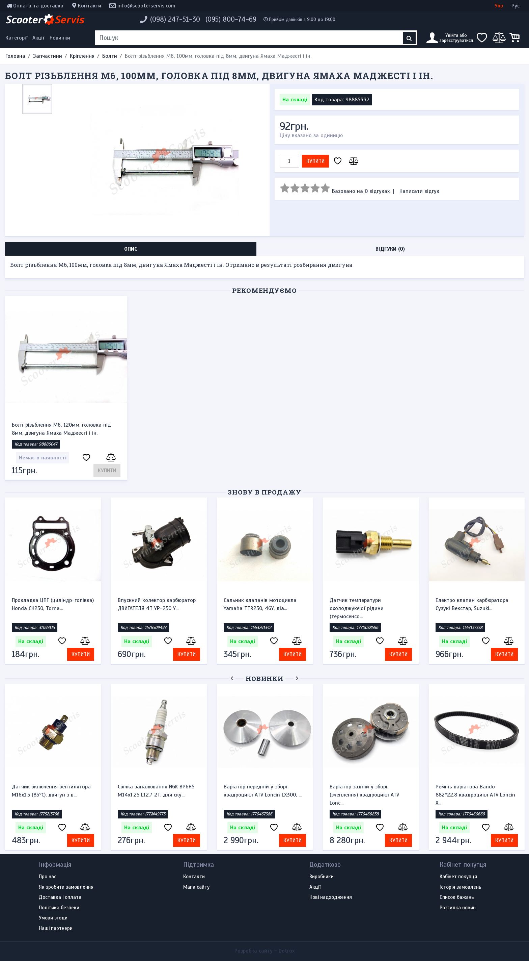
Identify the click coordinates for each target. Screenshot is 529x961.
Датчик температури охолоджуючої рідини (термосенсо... (357, 608)
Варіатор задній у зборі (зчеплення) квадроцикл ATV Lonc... (364, 794)
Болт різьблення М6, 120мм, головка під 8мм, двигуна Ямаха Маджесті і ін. (61, 429)
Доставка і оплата (60, 897)
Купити (315, 161)
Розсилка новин (458, 908)
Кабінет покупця (458, 877)
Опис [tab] (130, 249)
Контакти (89, 5)
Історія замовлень (460, 887)
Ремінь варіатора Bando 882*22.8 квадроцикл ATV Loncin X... (475, 794)
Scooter (44, 19)
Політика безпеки (59, 908)
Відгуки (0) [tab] (390, 249)
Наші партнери (56, 928)
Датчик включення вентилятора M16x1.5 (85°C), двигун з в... (51, 790)
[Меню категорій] (17, 38)
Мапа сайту (196, 887)
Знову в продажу (264, 492)
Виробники (321, 877)
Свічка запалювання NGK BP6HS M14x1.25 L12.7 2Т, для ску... (156, 790)
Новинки (60, 37)
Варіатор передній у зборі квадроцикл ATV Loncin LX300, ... (263, 790)
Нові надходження (330, 897)
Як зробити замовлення (66, 887)
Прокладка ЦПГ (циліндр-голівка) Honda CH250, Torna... (53, 604)
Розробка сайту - (264, 950)
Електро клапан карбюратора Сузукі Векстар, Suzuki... (472, 604)
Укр (499, 5)
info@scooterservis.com (146, 5)
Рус (515, 5)
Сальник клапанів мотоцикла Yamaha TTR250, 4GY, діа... (260, 604)
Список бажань (457, 897)
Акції (38, 37)
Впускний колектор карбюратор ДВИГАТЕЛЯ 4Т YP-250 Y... (157, 604)
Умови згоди (53, 918)
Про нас (47, 877)
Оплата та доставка (38, 5)
